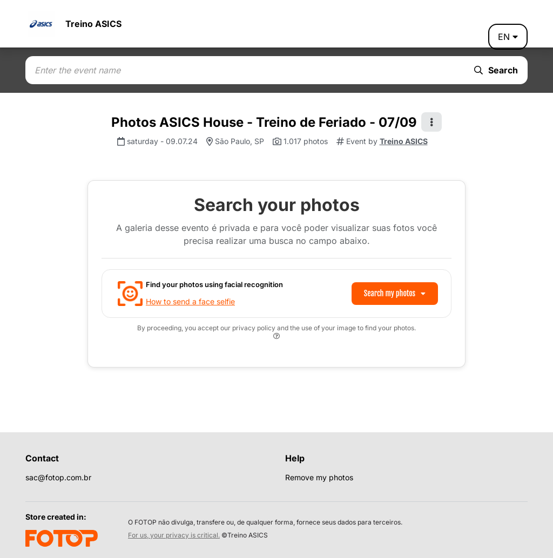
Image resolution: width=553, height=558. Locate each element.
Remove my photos (319, 477)
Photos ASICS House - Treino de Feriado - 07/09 (264, 122)
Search (496, 70)
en (508, 36)
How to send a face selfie (190, 301)
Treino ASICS (93, 23)
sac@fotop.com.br (58, 477)
